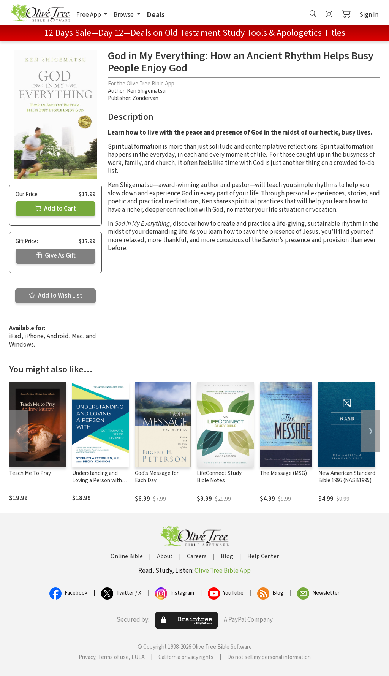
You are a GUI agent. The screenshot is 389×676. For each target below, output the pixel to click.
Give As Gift (56, 255)
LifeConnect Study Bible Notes (219, 476)
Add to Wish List (55, 295)
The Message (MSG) (283, 473)
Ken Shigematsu (146, 91)
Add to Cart (55, 208)
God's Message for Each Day (157, 476)
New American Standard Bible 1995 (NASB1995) (346, 476)
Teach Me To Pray (30, 473)
